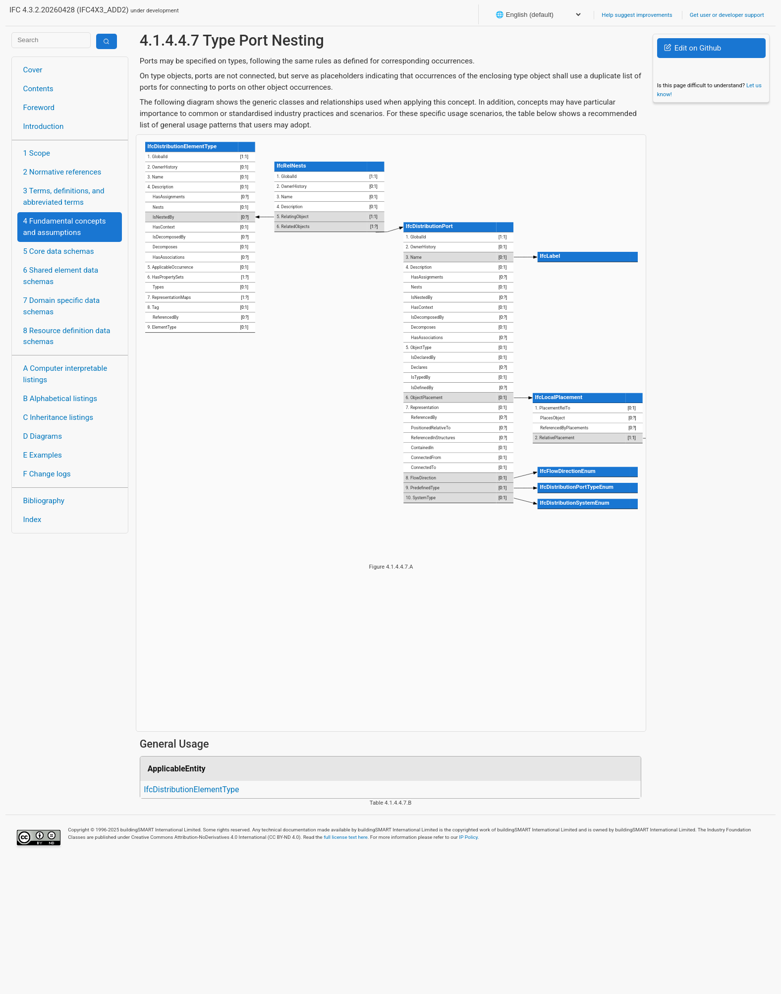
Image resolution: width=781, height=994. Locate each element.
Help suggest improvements (637, 14)
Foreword (39, 107)
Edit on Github (692, 48)
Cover (33, 69)
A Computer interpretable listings (65, 374)
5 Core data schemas (58, 251)
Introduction (43, 126)
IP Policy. (469, 837)
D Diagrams (42, 436)
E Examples (42, 455)
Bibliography (43, 500)
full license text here (346, 837)
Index (32, 519)
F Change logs (47, 473)
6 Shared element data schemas (61, 276)
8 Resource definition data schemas (67, 336)
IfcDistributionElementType (191, 789)
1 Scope (37, 153)
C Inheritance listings (58, 417)
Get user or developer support (727, 14)
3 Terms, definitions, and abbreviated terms (64, 196)
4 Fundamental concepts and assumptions (64, 227)
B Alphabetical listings (60, 398)
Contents (38, 88)
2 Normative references (62, 172)
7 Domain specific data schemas (61, 306)
